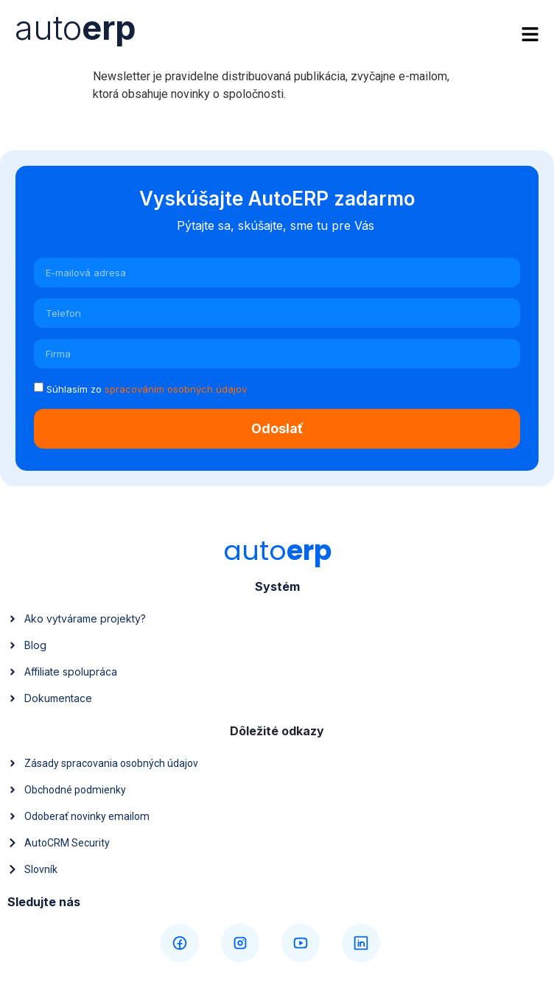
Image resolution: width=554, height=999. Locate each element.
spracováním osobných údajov (176, 389)
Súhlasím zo (146, 389)
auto (75, 27)
